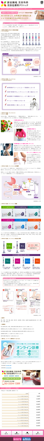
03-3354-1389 (8, 365)
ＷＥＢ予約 (27, 433)
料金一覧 (6, 433)
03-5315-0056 (8, 367)
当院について (37, 433)
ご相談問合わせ (16, 433)
